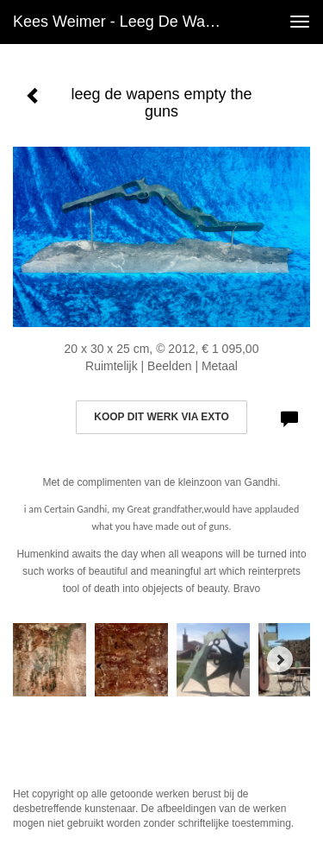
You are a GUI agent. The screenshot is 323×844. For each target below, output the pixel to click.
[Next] (280, 659)
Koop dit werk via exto (161, 417)
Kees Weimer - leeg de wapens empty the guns (123, 21)
